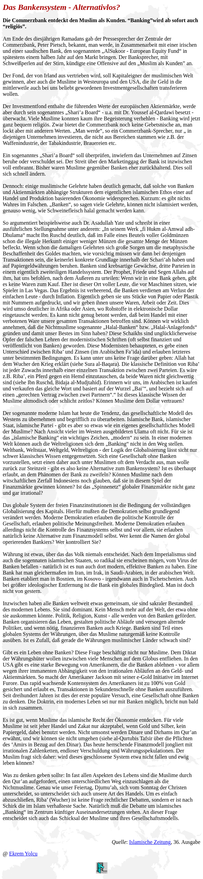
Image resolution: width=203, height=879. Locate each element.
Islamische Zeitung (150, 842)
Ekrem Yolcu (23, 853)
